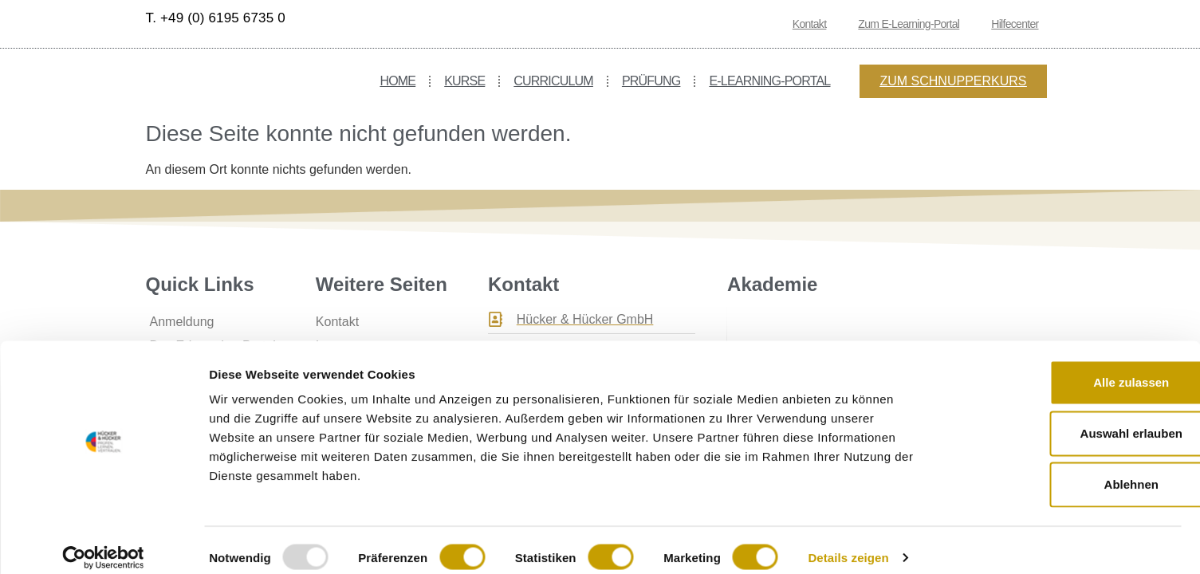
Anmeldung (182, 321)
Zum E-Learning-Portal (908, 24)
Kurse (464, 81)
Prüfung (651, 81)
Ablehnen (1067, 469)
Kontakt (810, 24)
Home (397, 81)
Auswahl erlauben (1067, 418)
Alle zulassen (1066, 367)
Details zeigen (848, 542)
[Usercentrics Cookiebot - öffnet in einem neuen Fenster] (103, 543)
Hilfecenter (1014, 24)
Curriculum (553, 81)
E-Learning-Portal (769, 81)
